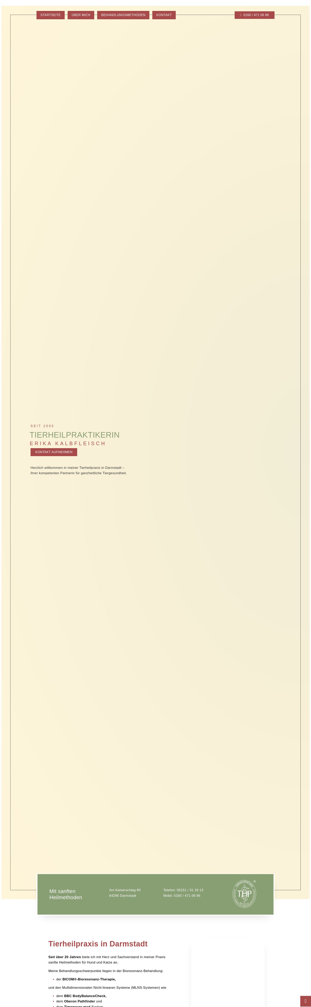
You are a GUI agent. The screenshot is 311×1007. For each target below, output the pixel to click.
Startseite (50, 15)
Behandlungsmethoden (123, 15)
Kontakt (164, 15)
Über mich (81, 15)
